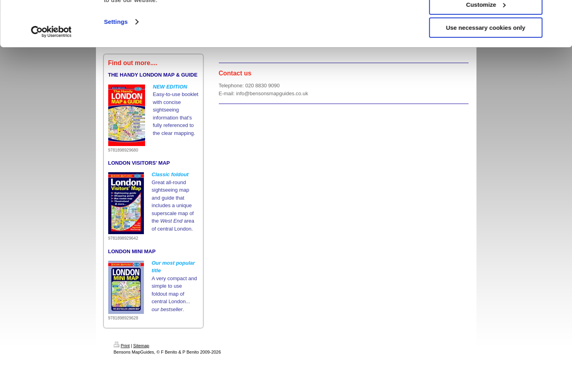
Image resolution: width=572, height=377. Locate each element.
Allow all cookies (486, 19)
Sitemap (141, 345)
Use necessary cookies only (485, 66)
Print (122, 345)
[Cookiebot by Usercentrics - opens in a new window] (51, 70)
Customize (486, 43)
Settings (116, 60)
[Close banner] (559, 12)
